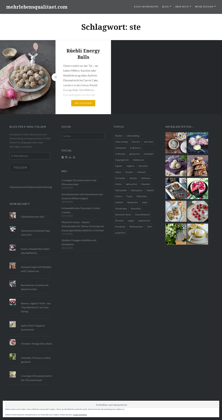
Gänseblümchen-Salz (32, 216)
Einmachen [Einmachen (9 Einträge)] (120, 147)
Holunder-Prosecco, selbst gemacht (36, 359)
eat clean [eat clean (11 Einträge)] (148, 141)
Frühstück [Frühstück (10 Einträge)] (120, 153)
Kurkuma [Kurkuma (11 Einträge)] (145, 178)
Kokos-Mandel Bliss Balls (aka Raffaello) (35, 250)
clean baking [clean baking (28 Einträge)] (133, 135)
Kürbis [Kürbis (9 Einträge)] (118, 184)
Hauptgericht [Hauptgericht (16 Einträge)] (122, 159)
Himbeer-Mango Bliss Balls (36, 343)
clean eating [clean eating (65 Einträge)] (121, 141)
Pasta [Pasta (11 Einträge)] (129, 196)
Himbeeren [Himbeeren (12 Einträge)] (138, 159)
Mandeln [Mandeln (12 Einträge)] (145, 184)
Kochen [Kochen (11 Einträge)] (129, 172)
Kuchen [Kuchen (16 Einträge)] (133, 178)
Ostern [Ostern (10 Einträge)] (118, 196)
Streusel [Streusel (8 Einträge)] (119, 220)
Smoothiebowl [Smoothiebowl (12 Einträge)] (142, 214)
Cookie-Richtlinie (80, 415)
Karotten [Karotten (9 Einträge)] (143, 165)
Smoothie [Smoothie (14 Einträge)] (136, 208)
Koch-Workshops (146, 6)
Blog (165, 6)
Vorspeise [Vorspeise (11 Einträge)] (120, 226)
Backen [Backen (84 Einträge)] (119, 135)
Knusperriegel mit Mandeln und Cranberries (36, 268)
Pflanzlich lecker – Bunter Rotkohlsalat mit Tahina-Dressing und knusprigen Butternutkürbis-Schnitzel (83, 226)
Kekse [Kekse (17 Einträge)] (118, 172)
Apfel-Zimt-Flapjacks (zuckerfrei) (33, 327)
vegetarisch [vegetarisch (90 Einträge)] (144, 220)
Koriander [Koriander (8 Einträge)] (120, 178)
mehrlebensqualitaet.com (37, 7)
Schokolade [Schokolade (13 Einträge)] (121, 208)
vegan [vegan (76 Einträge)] (131, 220)
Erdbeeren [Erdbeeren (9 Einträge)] (135, 147)
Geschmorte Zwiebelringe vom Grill (35, 232)
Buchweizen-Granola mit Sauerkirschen (34, 287)
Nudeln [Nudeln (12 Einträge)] (150, 190)
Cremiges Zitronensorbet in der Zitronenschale (79, 182)
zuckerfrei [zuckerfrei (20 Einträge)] (120, 232)
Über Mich (182, 6)
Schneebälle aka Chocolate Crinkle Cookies (81, 210)
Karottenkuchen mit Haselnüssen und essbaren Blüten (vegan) (82, 196)
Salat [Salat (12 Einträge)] (144, 202)
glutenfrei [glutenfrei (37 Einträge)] (134, 153)
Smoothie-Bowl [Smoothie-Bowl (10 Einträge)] (123, 214)
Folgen (20, 167)
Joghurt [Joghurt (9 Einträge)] (130, 165)
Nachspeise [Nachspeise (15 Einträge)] (136, 190)
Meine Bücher (204, 6)
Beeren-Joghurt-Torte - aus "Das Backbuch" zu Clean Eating (36, 307)
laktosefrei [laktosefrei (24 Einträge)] (131, 184)
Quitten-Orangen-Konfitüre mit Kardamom (79, 242)
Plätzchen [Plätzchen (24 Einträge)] (141, 196)
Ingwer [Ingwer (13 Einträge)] (118, 165)
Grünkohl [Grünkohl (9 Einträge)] (148, 153)
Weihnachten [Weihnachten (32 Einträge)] (136, 226)
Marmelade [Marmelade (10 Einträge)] (121, 190)
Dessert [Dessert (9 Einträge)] (136, 141)
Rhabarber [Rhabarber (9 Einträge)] (132, 202)
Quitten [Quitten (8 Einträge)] (119, 202)
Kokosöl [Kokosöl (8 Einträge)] (141, 172)
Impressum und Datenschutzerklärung (31, 186)
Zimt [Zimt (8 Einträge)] (149, 226)
